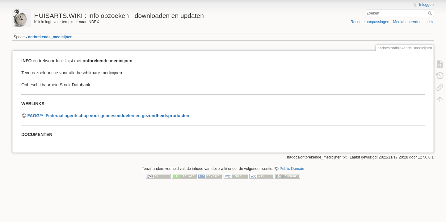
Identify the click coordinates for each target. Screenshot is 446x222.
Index (429, 22)
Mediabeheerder (407, 22)
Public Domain (292, 168)
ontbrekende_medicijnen (50, 37)
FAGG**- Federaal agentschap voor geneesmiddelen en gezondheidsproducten (108, 115)
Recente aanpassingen (370, 22)
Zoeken (431, 13)
